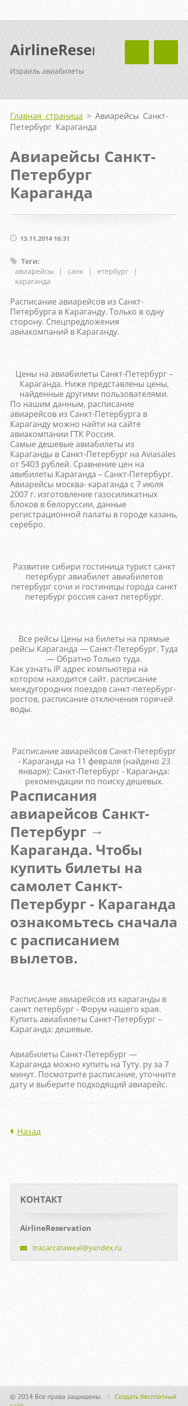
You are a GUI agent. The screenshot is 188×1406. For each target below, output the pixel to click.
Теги (29, 261)
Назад (29, 1131)
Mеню (166, 52)
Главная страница (46, 115)
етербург (112, 271)
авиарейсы (34, 271)
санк (75, 271)
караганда (33, 281)
